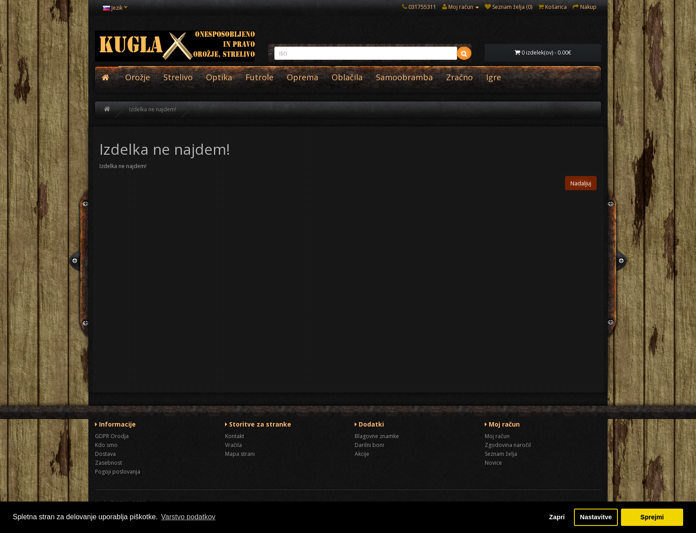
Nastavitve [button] (596, 517)
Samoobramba (404, 77)
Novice (493, 462)
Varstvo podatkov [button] (188, 517)
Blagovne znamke (377, 436)
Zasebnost (108, 462)
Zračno (459, 77)
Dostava (105, 454)
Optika (219, 77)
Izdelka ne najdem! (152, 109)
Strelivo (178, 77)
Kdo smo (106, 445)
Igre (493, 77)
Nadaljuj (580, 183)
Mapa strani (240, 454)
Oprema (302, 77)
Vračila (233, 445)
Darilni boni (369, 445)
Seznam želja (501, 454)
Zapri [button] (557, 517)
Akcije (362, 454)
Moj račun (497, 436)
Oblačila (347, 77)
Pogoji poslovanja (117, 471)
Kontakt (234, 436)
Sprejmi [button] (652, 517)
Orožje (137, 77)
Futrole (259, 77)
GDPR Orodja (112, 436)
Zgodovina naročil (508, 445)
